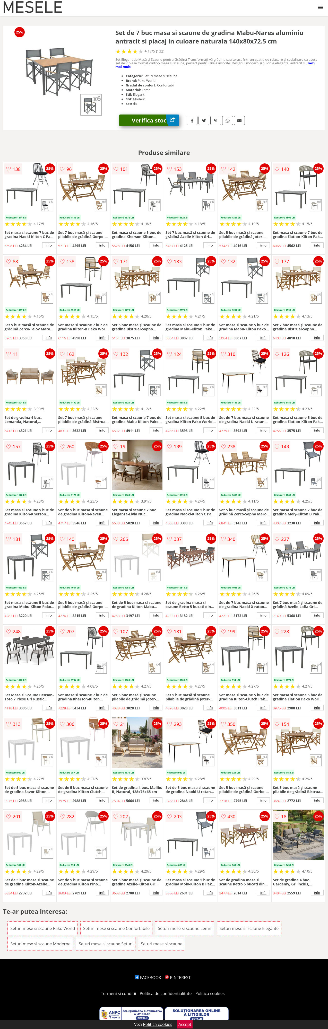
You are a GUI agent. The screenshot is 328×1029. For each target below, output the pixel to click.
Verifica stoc (155, 120)
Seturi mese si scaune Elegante (249, 928)
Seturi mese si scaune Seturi (106, 944)
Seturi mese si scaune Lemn (184, 928)
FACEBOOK (148, 977)
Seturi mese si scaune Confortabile (116, 928)
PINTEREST (178, 977)
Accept (184, 1024)
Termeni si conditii (118, 993)
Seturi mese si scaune (161, 944)
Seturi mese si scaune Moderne (40, 944)
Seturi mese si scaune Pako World (42, 928)
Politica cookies (210, 993)
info (49, 245)
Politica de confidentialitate (166, 993)
